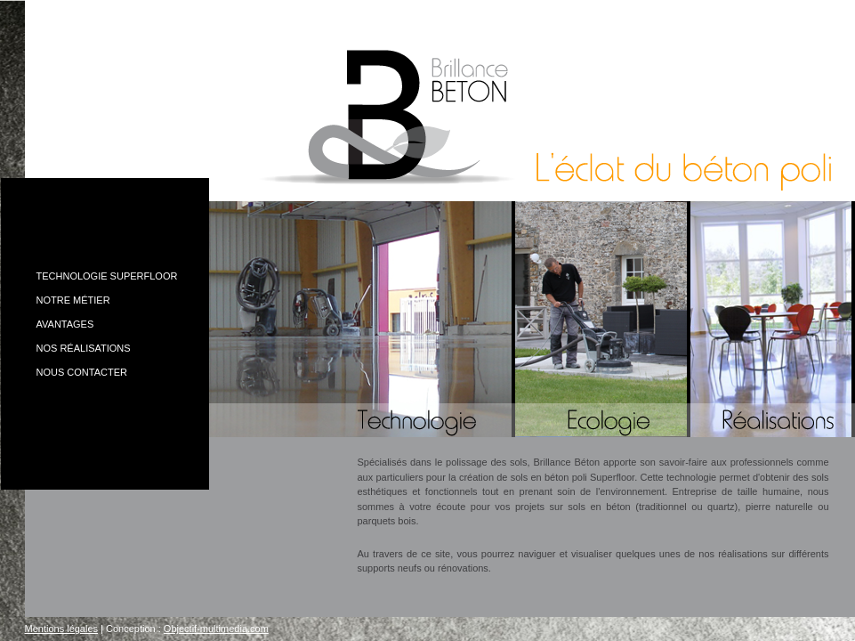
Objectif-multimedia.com (216, 628)
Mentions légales (62, 628)
